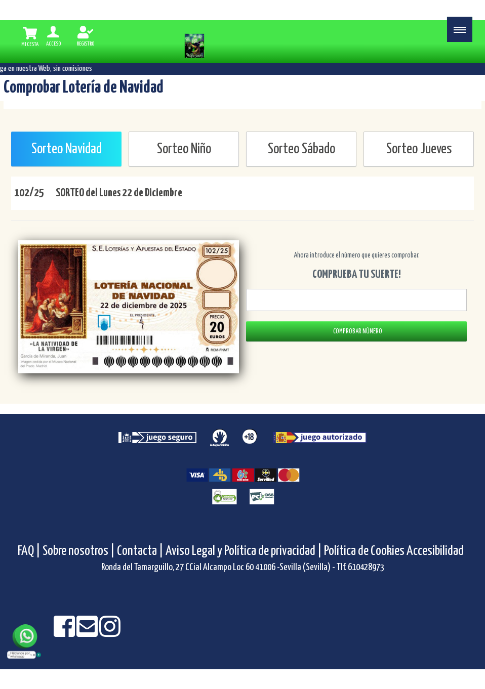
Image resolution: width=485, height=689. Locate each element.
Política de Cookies (364, 551)
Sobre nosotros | (79, 551)
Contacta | (140, 551)
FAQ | (30, 551)
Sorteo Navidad (66, 149)
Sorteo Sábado (301, 149)
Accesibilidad (435, 551)
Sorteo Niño (184, 149)
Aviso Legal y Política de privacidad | (245, 551)
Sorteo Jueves (419, 149)
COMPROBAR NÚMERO (356, 331)
